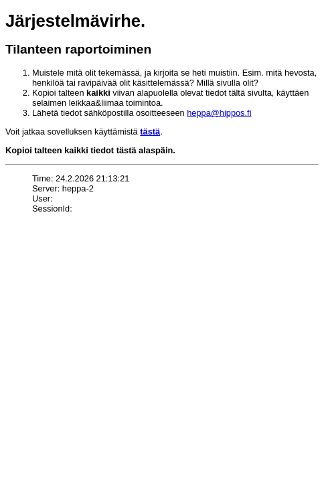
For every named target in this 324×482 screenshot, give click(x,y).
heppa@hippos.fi (219, 113)
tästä (150, 132)
